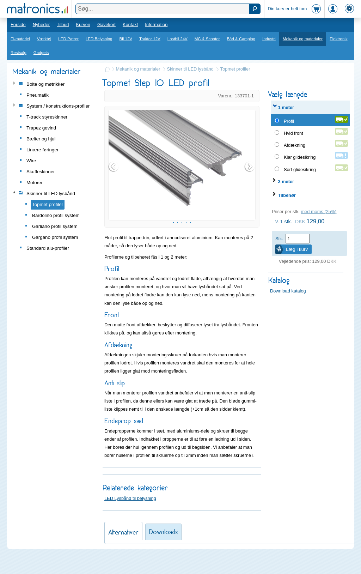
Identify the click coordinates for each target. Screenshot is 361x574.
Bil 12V (126, 39)
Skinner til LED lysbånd (190, 69)
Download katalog (288, 291)
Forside (18, 24)
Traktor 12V (149, 39)
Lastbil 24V (177, 39)
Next (250, 175)
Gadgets (41, 52)
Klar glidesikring (300, 157)
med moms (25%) (318, 211)
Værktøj (44, 39)
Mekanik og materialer (303, 39)
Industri (269, 39)
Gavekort (106, 24)
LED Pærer (68, 39)
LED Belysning (99, 39)
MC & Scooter (207, 39)
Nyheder (41, 24)
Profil (289, 121)
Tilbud (63, 24)
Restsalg (18, 52)
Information (156, 24)
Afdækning (294, 145)
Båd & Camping (241, 39)
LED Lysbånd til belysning (130, 516)
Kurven (83, 24)
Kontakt (130, 24)
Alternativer (123, 550)
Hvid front (293, 133)
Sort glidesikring (300, 169)
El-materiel (20, 39)
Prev (114, 175)
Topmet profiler (235, 69)
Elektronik (339, 39)
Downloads (163, 549)
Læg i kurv (297, 249)
